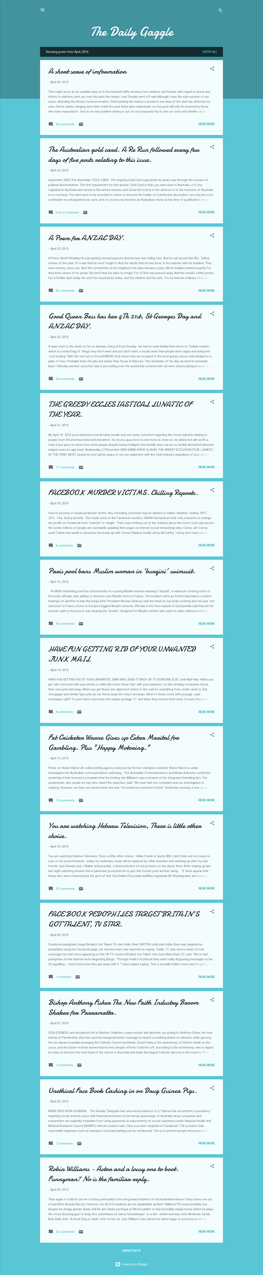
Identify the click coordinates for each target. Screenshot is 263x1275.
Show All (209, 52)
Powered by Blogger (131, 1264)
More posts (131, 1250)
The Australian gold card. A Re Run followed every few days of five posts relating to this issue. (123, 154)
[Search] (220, 11)
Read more (206, 124)
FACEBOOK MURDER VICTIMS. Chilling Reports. (123, 493)
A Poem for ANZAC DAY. (86, 238)
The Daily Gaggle (131, 31)
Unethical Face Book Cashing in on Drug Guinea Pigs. (122, 1091)
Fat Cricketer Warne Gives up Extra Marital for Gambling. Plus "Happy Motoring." (113, 742)
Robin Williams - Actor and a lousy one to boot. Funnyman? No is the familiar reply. (113, 1174)
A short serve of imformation (87, 71)
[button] (212, 69)
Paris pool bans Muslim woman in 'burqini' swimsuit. (121, 571)
